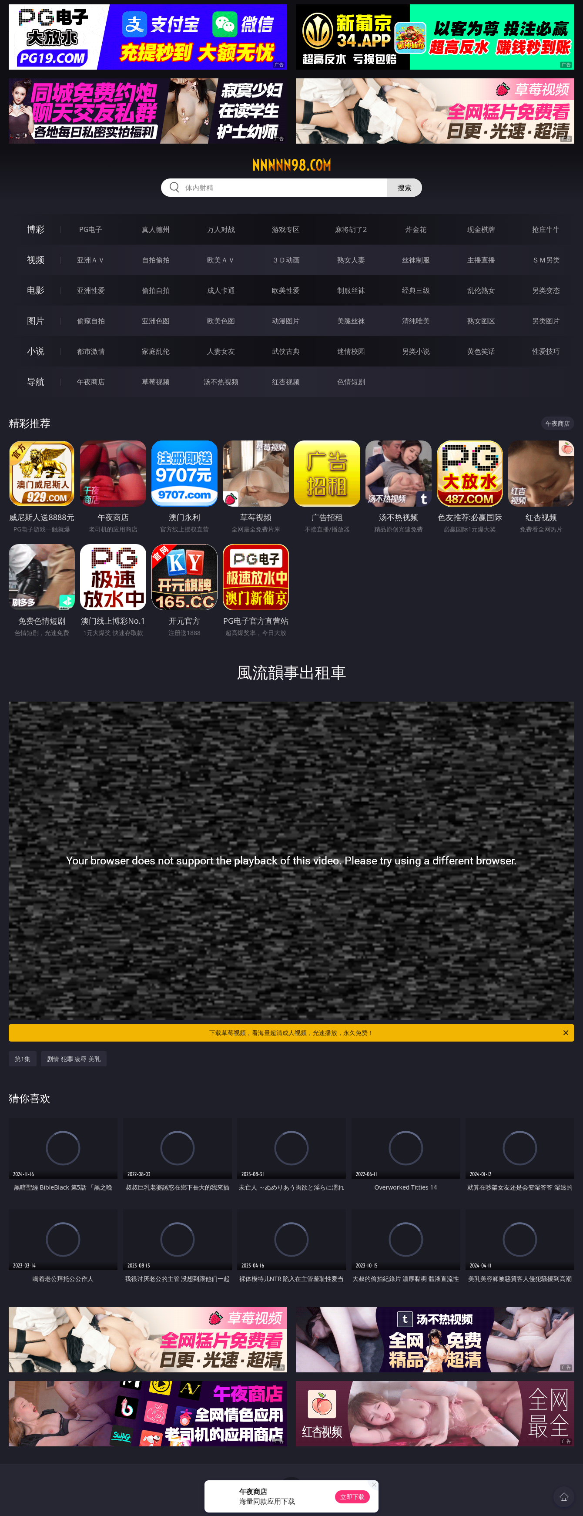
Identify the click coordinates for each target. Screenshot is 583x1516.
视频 (35, 260)
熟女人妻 (351, 260)
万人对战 (221, 229)
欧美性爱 (286, 290)
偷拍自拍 (156, 290)
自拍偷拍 (156, 260)
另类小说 (416, 351)
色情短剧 (351, 382)
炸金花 (415, 229)
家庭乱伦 (156, 351)
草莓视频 (156, 382)
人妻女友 (221, 351)
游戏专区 (286, 229)
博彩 (35, 229)
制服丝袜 (351, 290)
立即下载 (352, 1496)
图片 (35, 320)
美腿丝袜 (351, 321)
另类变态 (546, 290)
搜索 (405, 187)
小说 (35, 351)
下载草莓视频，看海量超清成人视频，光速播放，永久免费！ (389, 1033)
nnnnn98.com (291, 165)
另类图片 (546, 321)
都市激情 (91, 351)
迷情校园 (351, 351)
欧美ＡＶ (221, 260)
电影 (35, 290)
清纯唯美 (416, 321)
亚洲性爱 (91, 290)
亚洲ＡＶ (91, 260)
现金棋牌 (481, 229)
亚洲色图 (156, 321)
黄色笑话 (481, 351)
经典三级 (416, 290)
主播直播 (481, 260)
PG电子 (90, 229)
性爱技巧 (546, 351)
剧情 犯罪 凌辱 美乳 (74, 1059)
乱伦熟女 (481, 290)
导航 (35, 381)
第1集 (22, 1059)
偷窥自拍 (91, 321)
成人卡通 (221, 290)
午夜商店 (91, 382)
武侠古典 (286, 351)
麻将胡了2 (351, 229)
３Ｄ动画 (286, 260)
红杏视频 (286, 382)
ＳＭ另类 (546, 260)
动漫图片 (286, 321)
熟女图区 (481, 321)
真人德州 (156, 229)
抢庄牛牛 (546, 229)
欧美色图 (221, 321)
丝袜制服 (416, 260)
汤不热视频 (221, 382)
